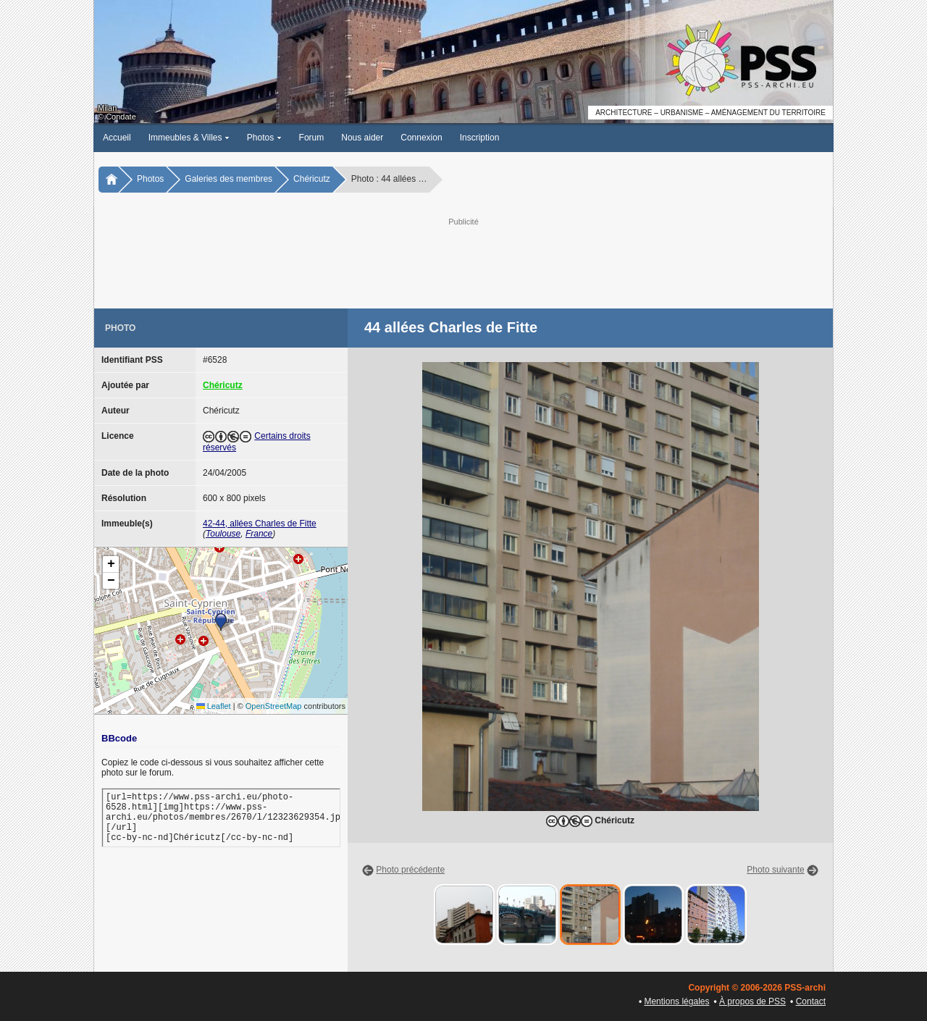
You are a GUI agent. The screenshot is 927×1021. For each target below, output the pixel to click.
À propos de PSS (752, 1001)
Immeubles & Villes (189, 138)
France (259, 534)
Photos (264, 138)
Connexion (421, 138)
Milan (107, 108)
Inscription (480, 138)
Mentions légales (676, 1001)
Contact (811, 1001)
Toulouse (223, 534)
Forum (311, 138)
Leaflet (213, 706)
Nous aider (362, 138)
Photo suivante (775, 870)
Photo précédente (410, 870)
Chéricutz (311, 179)
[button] (221, 622)
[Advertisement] (463, 261)
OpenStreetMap (274, 706)
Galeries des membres (228, 179)
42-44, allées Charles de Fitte (259, 523)
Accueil (117, 138)
